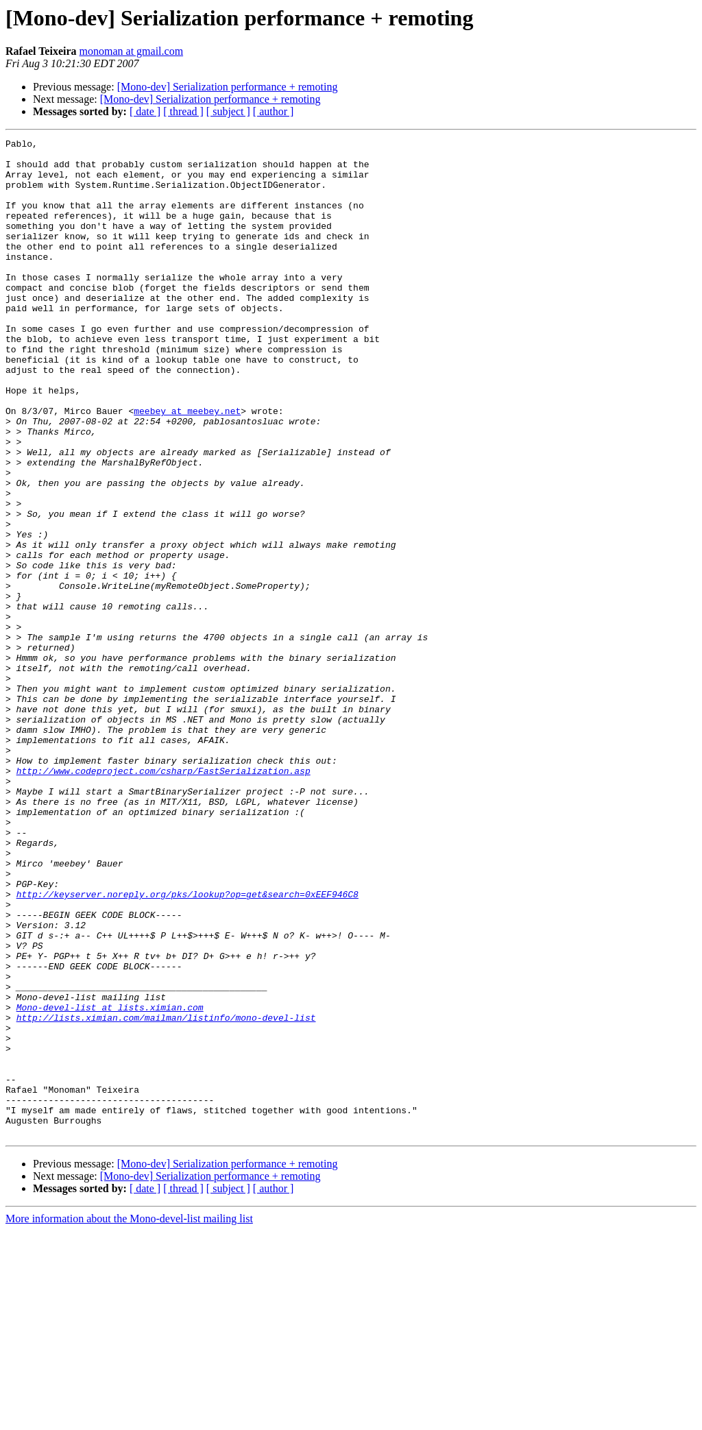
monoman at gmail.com (132, 51)
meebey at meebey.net (187, 466)
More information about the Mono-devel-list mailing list (129, 1418)
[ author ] (273, 111)
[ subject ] (228, 111)
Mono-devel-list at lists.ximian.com (110, 1182)
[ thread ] (183, 111)
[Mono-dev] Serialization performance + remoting (227, 87)
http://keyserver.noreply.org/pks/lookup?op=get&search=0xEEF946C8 (187, 1046)
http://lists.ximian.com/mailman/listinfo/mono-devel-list (166, 1194)
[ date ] (145, 111)
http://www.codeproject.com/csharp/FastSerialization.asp (163, 898)
